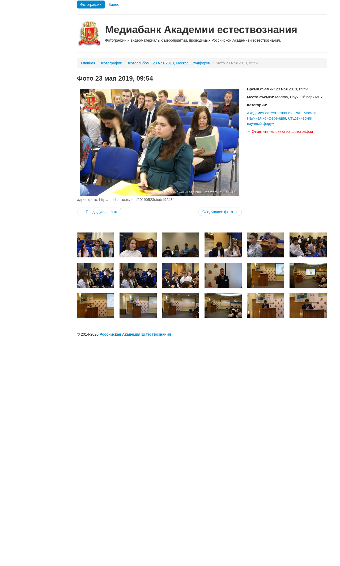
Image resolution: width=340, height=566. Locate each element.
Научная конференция (266, 118)
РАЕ (297, 113)
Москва (310, 113)
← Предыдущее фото (99, 212)
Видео (113, 4)
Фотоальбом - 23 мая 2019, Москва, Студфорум (169, 63)
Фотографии (90, 4)
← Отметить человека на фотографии (280, 131)
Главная (88, 63)
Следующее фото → (220, 212)
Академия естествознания (269, 113)
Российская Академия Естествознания (135, 334)
